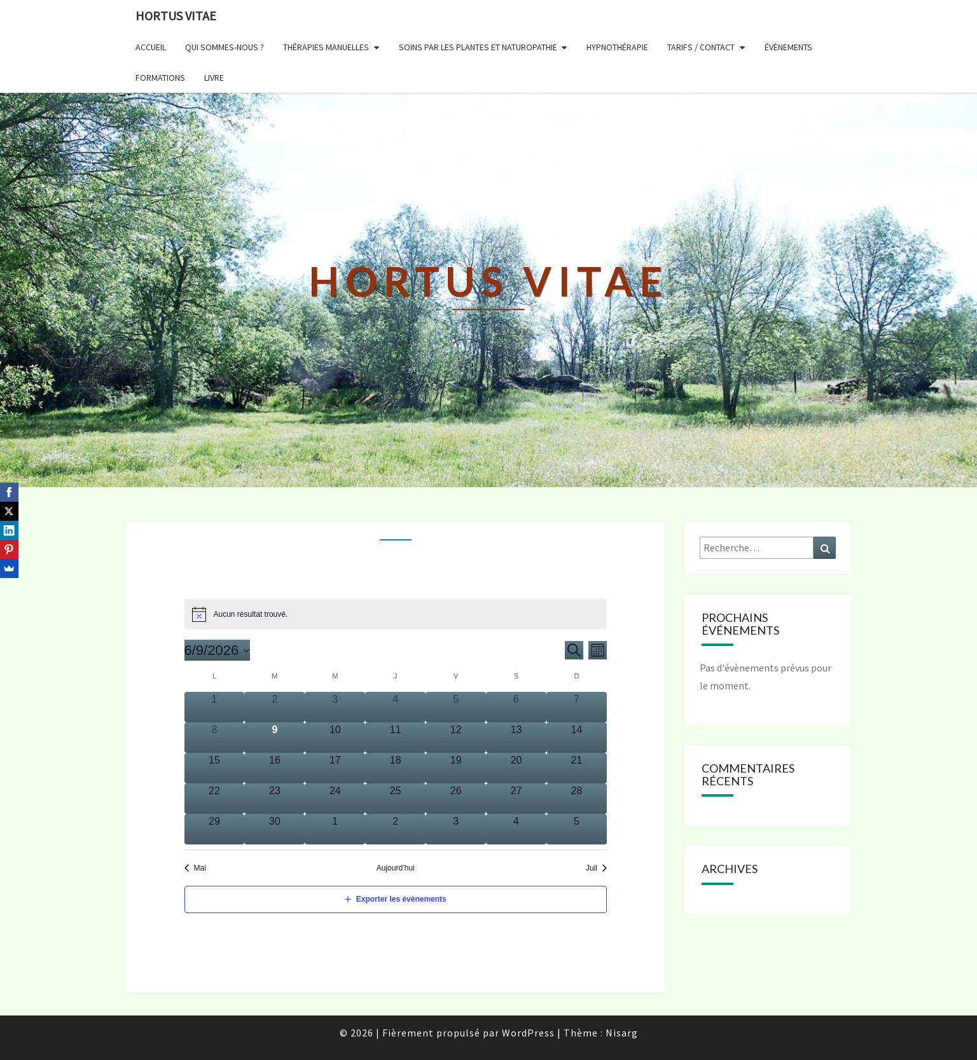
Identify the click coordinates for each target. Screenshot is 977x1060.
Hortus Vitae (175, 16)
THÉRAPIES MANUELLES (326, 47)
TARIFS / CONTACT (701, 47)
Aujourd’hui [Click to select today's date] (396, 868)
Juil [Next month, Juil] (591, 868)
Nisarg (622, 1032)
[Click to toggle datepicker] (217, 650)
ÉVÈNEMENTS (788, 47)
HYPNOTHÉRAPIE (617, 47)
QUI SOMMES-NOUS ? (224, 47)
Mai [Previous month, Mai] (200, 868)
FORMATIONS (160, 77)
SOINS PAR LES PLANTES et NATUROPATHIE (478, 47)
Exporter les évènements (401, 899)
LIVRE (214, 77)
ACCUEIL (150, 47)
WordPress (528, 1032)
